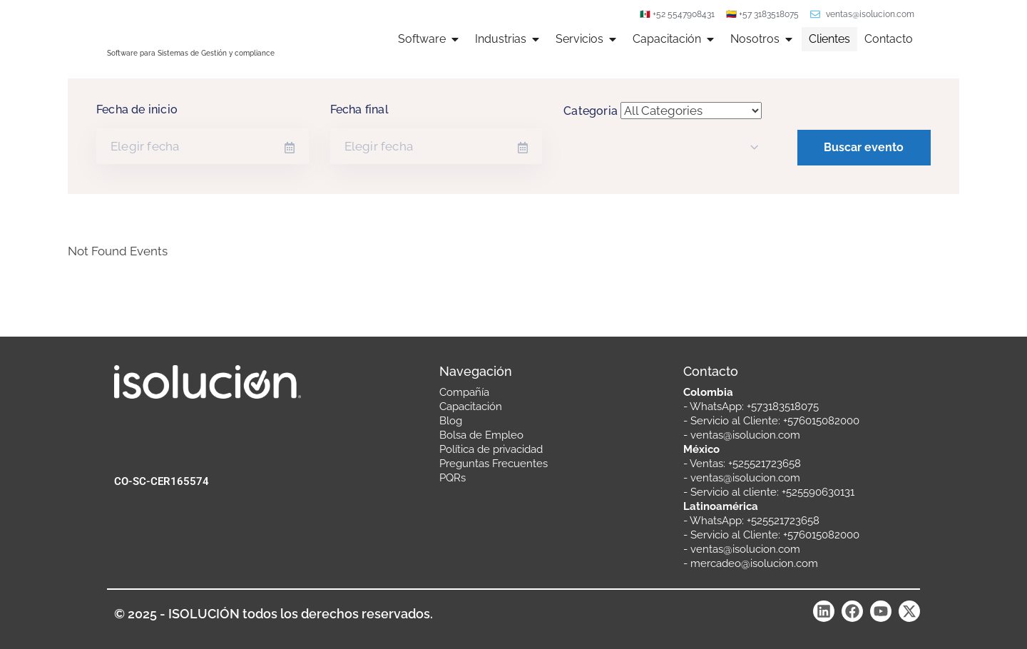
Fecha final (359, 109)
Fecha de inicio (137, 109)
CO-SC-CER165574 (161, 481)
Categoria (590, 111)
